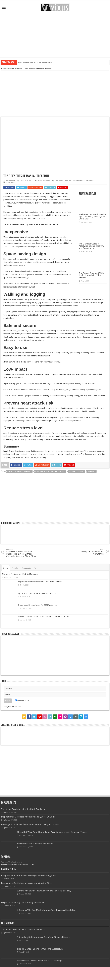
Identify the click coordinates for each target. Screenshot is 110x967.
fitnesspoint (10, 181)
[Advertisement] (55, 34)
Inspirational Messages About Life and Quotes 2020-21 (28, 816)
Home (4, 69)
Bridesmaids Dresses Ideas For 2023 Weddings (37, 605)
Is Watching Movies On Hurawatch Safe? (17, 864)
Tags (36, 568)
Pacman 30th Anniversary (11, 862)
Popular (15, 568)
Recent (5, 568)
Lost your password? (12, 706)
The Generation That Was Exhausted (35, 843)
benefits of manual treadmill (19, 471)
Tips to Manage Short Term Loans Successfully (37, 593)
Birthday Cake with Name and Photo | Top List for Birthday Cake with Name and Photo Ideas (21, 553)
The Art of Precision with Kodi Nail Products (35, 62)
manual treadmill (76, 471)
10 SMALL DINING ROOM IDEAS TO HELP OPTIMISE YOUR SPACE (44, 617)
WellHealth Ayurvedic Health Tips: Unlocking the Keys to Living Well (92, 216)
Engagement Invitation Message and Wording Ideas (26, 883)
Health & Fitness (15, 69)
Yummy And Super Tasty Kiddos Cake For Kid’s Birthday (44, 890)
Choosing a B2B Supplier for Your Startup (89, 552)
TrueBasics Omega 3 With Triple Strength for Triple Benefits (91, 275)
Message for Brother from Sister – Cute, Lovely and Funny (30, 824)
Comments (26, 568)
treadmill (92, 471)
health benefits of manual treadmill (50, 471)
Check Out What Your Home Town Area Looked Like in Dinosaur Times (52, 832)
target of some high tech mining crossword (22, 902)
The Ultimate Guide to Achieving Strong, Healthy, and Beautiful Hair (91, 245)
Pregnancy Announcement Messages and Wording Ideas (28, 875)
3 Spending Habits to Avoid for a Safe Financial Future (40, 582)
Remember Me (22, 701)
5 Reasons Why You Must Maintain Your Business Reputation (46, 910)
